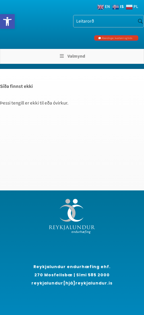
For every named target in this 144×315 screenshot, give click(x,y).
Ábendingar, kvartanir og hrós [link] (117, 38)
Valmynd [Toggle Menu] (72, 56)
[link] (7, 21)
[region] (62, 275)
